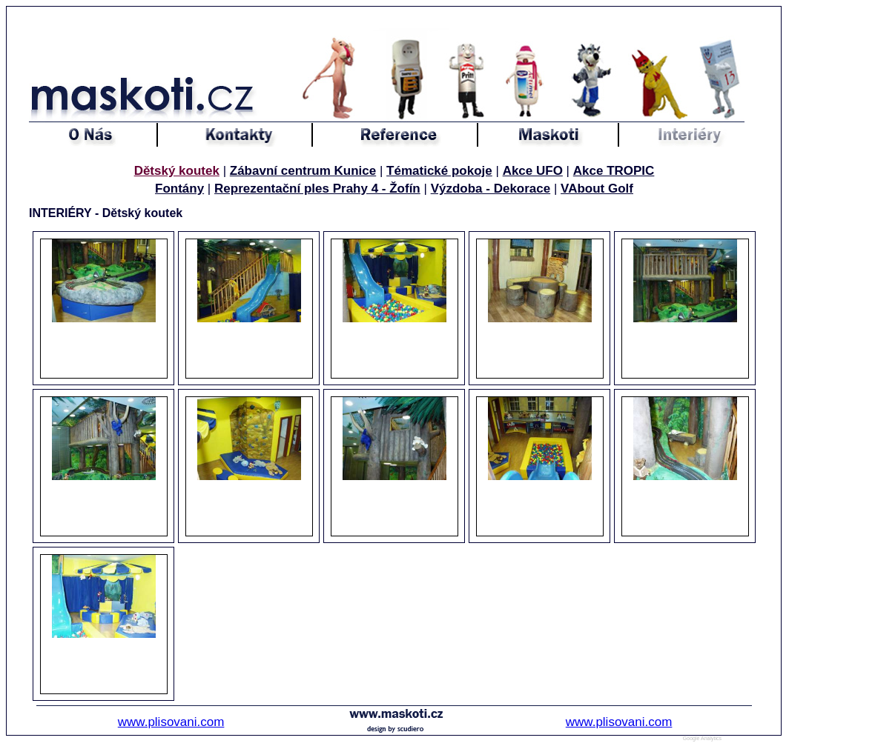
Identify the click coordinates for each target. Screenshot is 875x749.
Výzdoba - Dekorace (491, 189)
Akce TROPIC (614, 171)
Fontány (179, 189)
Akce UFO (533, 171)
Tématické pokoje (439, 171)
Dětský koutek (176, 171)
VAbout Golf (597, 189)
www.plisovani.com (171, 722)
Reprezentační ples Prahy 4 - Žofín (317, 189)
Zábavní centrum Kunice (303, 171)
